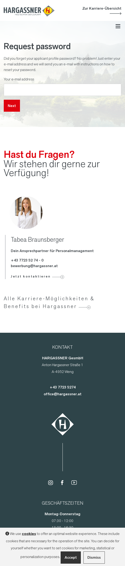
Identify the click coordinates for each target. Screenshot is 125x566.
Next (12, 105)
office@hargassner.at (63, 394)
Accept (71, 557)
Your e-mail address (19, 79)
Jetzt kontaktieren (31, 276)
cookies (29, 533)
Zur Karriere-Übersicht (101, 8)
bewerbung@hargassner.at (34, 265)
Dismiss (94, 557)
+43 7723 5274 (63, 387)
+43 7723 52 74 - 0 (27, 260)
